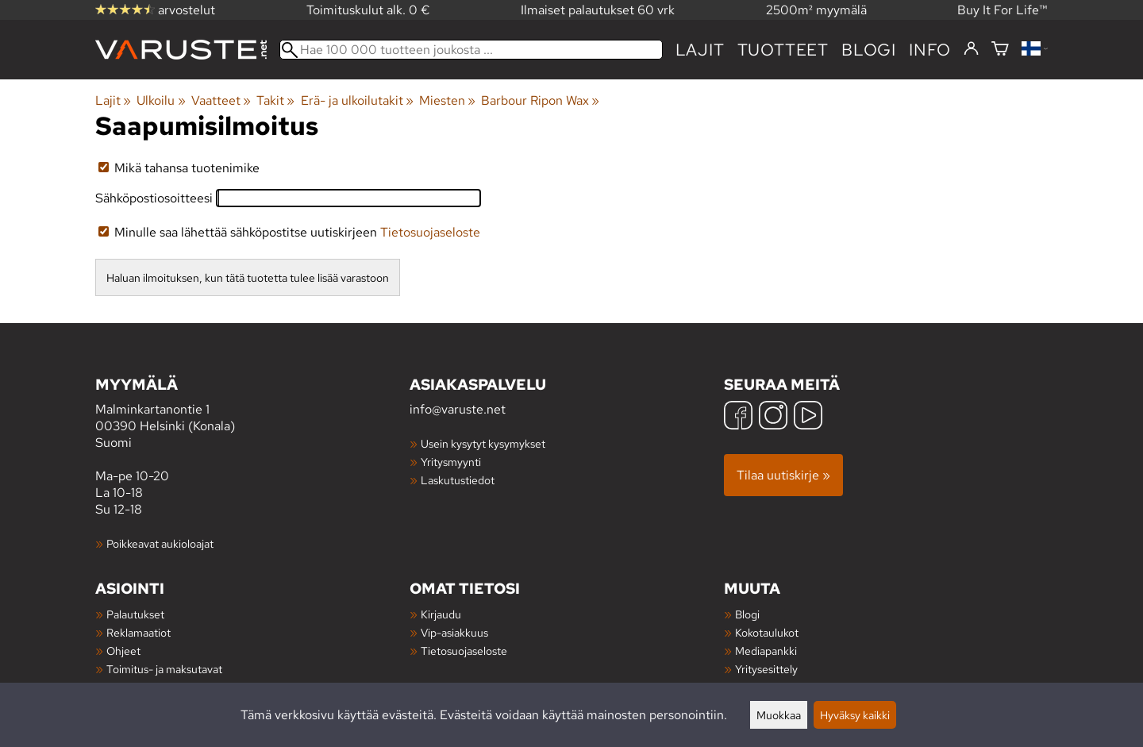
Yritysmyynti (451, 461)
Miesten (447, 100)
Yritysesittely (766, 668)
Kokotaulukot (767, 632)
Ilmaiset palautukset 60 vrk (598, 10)
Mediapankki (766, 650)
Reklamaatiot (138, 632)
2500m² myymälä (816, 10)
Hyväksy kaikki (855, 714)
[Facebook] (738, 417)
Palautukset (135, 614)
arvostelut (155, 10)
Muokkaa (778, 714)
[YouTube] (808, 417)
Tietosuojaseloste (430, 232)
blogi (868, 49)
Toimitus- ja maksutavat (164, 668)
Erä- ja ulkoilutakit (357, 100)
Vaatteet (221, 100)
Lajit (700, 49)
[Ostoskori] (1000, 50)
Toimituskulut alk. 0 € (368, 10)
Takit (275, 100)
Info (930, 49)
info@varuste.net (458, 409)
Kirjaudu (441, 614)
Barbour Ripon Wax (540, 100)
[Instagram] (773, 417)
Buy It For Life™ (1002, 10)
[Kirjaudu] (971, 49)
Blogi (747, 614)
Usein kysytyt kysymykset (483, 443)
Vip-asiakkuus (454, 632)
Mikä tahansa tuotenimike (179, 168)
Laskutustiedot (458, 479)
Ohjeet (123, 650)
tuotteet (783, 49)
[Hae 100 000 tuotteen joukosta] (471, 50)
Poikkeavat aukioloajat (160, 543)
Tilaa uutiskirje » (783, 475)
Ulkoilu (161, 100)
